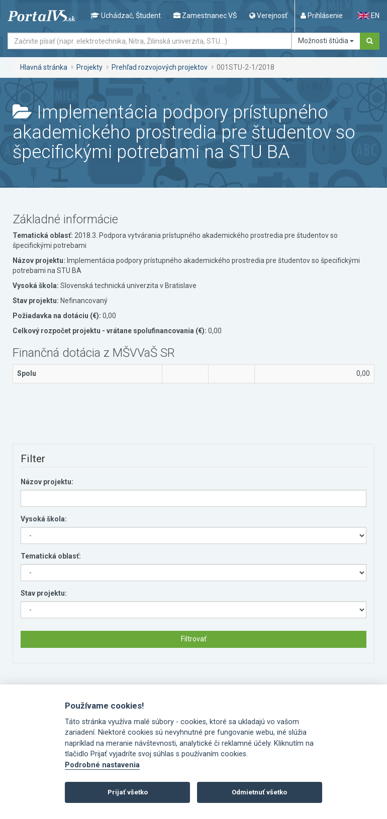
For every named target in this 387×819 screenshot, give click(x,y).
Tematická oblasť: (51, 556)
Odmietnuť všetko (259, 792)
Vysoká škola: (44, 519)
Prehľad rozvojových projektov (160, 67)
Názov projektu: (47, 482)
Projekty (89, 67)
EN (368, 16)
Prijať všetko (128, 792)
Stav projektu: (44, 593)
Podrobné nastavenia (102, 765)
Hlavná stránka (43, 67)
